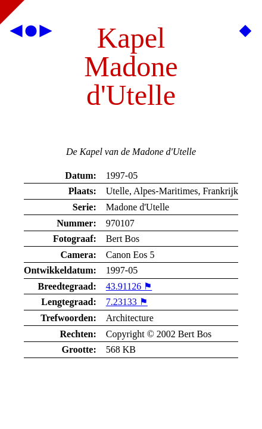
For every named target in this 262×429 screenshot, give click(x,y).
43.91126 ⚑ (129, 286)
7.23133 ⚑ (127, 302)
